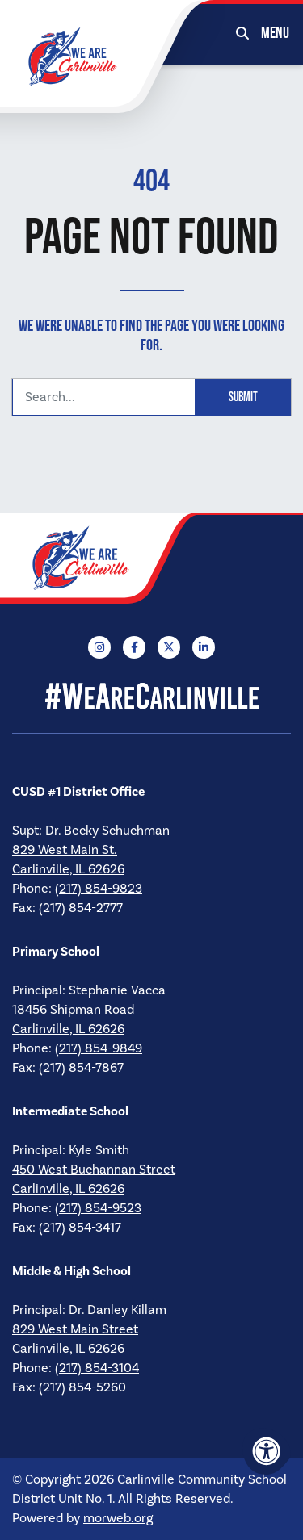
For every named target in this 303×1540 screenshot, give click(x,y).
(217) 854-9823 (98, 889)
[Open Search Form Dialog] (242, 32)
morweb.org (118, 1518)
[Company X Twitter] (169, 647)
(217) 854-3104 (97, 1368)
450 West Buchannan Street (93, 1169)
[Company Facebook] (134, 647)
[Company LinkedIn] (203, 647)
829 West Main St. (64, 850)
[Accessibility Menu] (266, 1451)
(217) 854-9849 (98, 1048)
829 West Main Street (75, 1329)
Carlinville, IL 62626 (68, 869)
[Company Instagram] (99, 647)
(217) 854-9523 (98, 1208)
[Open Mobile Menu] (276, 32)
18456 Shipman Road (73, 1010)
